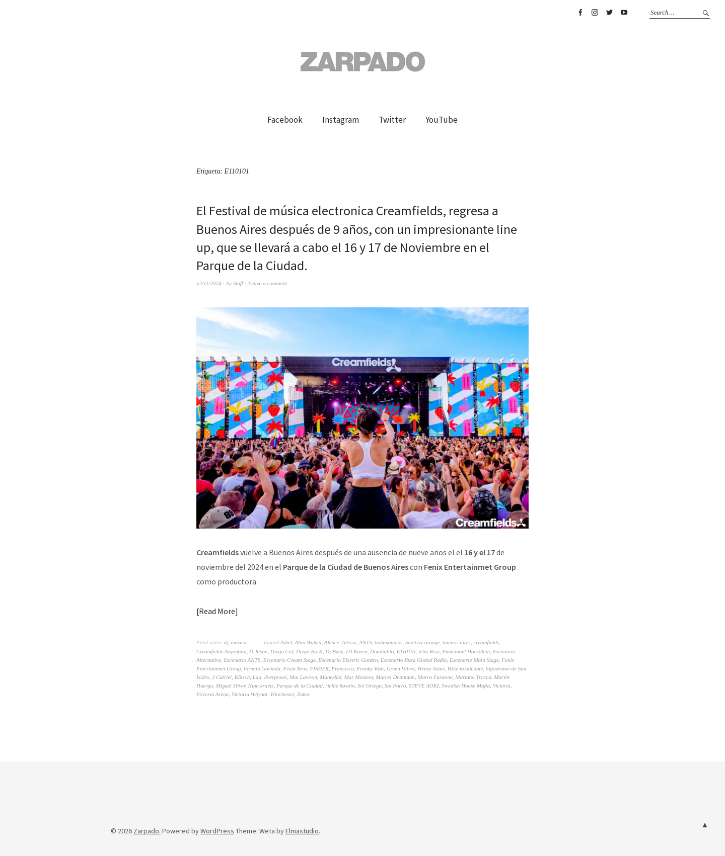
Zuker (303, 694)
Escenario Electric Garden (348, 660)
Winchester (282, 694)
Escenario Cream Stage (289, 660)
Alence (331, 642)
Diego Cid (282, 651)
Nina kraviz (261, 685)
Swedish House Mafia (466, 685)
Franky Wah (370, 668)
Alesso (349, 642)
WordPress (217, 830)
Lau (257, 677)
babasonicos (388, 642)
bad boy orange (422, 642)
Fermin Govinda (262, 668)
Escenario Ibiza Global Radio (414, 660)
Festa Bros (295, 668)
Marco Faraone (435, 677)
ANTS (365, 642)
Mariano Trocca (473, 677)
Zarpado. (147, 830)
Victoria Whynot (250, 694)
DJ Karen (357, 651)
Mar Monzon (358, 677)
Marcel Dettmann (395, 677)
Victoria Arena (212, 694)
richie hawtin (339, 685)
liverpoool (275, 677)
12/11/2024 (208, 283)
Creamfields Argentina (221, 651)
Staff (238, 283)
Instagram (594, 12)
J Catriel (222, 677)
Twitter (609, 12)
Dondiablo (382, 651)
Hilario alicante (465, 668)
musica (238, 642)
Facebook (580, 12)
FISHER (319, 668)
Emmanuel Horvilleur (466, 651)
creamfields (486, 642)
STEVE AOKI (424, 685)
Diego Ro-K (309, 651)
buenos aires (457, 642)
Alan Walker (308, 642)
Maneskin (330, 677)
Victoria (502, 685)
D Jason (258, 651)
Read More (217, 611)
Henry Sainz (431, 668)
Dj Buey (334, 651)
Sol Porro (395, 685)
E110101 (406, 651)
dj (226, 642)
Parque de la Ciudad (299, 685)
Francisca (342, 668)
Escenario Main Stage (474, 660)
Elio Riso (429, 651)
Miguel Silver (230, 685)
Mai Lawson (303, 677)
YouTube (623, 12)
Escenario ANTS (242, 660)
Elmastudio (302, 830)
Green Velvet (401, 668)
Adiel (286, 642)
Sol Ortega (369, 685)
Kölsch (242, 677)
